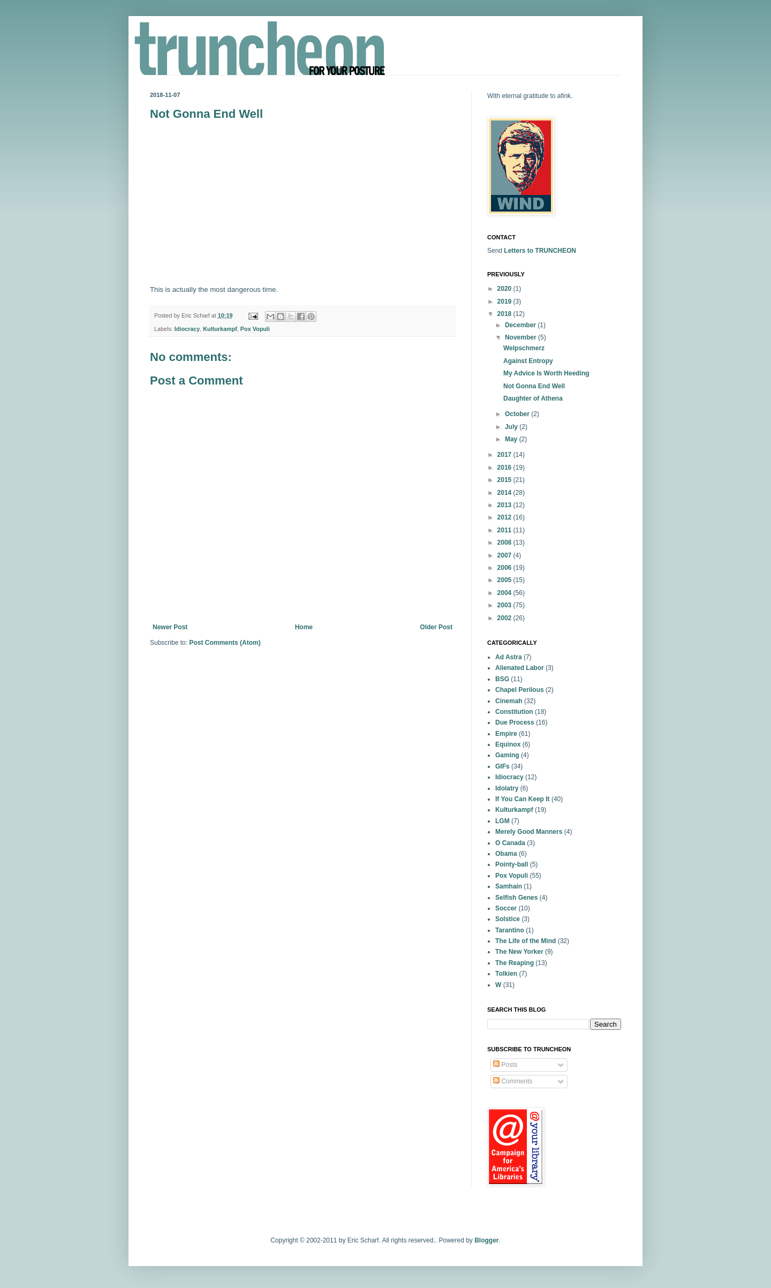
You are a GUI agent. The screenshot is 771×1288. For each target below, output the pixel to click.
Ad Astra (508, 657)
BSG (502, 679)
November (521, 337)
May (512, 439)
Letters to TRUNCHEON (540, 250)
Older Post (436, 627)
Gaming (507, 755)
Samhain (508, 886)
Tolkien (506, 973)
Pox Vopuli (255, 329)
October (518, 414)
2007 (505, 555)
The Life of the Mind (525, 941)
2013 (505, 505)
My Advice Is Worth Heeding (546, 373)
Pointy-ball (511, 864)
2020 (505, 288)
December (521, 325)
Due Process (514, 722)
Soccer (506, 908)
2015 (505, 480)
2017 (505, 454)
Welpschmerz (524, 348)
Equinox (507, 744)
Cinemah (509, 701)
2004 (505, 593)
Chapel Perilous (519, 690)
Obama (506, 853)
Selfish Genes (516, 897)
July (512, 427)
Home (304, 627)
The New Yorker (519, 951)
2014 (505, 492)
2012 (505, 517)
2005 (505, 580)
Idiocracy (187, 329)
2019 (505, 301)
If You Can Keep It (522, 799)
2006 (505, 567)
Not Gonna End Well (534, 386)
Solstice (507, 919)
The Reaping (514, 963)
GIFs (502, 766)
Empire (506, 733)
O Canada (510, 843)
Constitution (514, 711)
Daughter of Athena (533, 398)
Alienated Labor (519, 668)
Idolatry (506, 788)
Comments (512, 1081)
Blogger (486, 1240)
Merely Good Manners (528, 831)
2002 (505, 618)
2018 (505, 314)
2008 (505, 542)
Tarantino (509, 930)
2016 (505, 467)
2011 (505, 530)
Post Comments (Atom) (224, 642)
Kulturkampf (220, 329)
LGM (502, 821)
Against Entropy (528, 361)
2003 (505, 605)
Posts (505, 1064)
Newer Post (170, 627)
